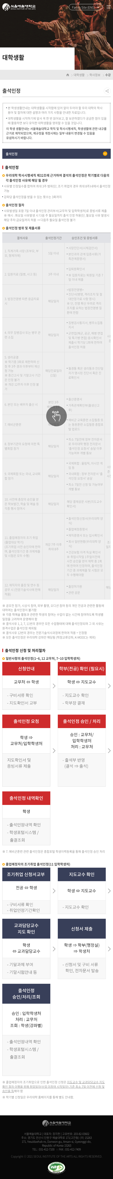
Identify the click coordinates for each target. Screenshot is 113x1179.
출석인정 (12, 153)
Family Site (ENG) (83, 7)
